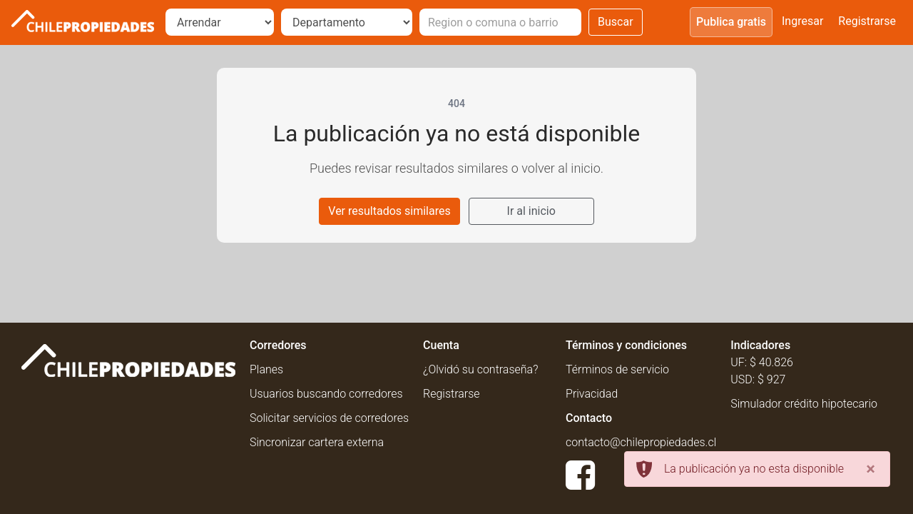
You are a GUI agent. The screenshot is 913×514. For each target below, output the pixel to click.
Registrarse (867, 21)
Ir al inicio (531, 211)
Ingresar (802, 21)
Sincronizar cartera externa (317, 442)
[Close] (870, 469)
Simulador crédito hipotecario (803, 403)
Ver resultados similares (389, 211)
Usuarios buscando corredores (326, 393)
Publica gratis (731, 22)
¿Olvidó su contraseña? (480, 369)
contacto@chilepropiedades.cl (641, 442)
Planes (266, 369)
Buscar (615, 22)
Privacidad (592, 393)
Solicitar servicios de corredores (329, 418)
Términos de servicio (617, 369)
